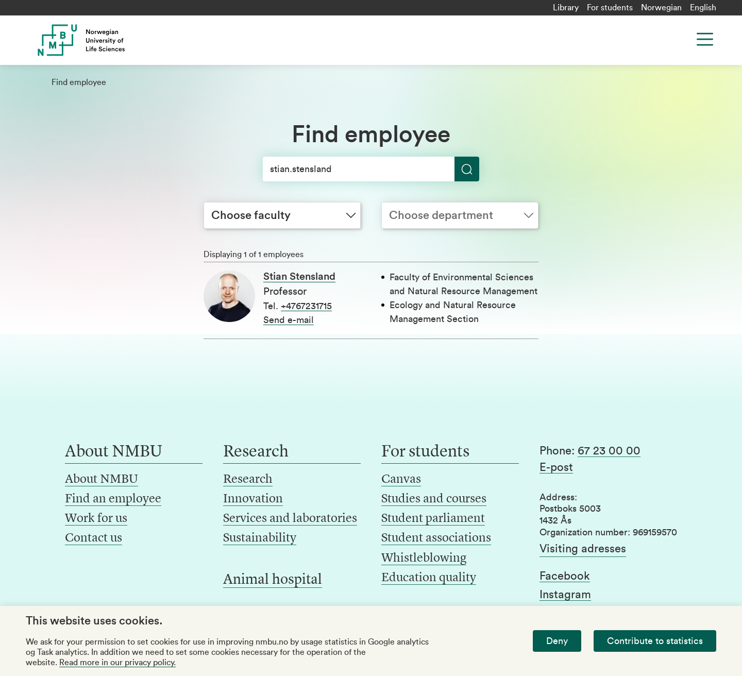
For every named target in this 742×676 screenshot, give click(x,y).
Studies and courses (433, 499)
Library (566, 8)
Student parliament (433, 519)
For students (610, 8)
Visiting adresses (582, 548)
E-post (556, 467)
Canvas (401, 480)
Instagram (565, 594)
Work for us (96, 519)
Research (248, 480)
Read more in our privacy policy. (117, 662)
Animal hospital (272, 580)
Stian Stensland (299, 277)
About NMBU (101, 480)
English (703, 8)
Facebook (564, 576)
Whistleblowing (423, 558)
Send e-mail (288, 320)
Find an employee (113, 499)
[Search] (371, 169)
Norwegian (661, 8)
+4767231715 (306, 306)
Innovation (253, 499)
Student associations (436, 538)
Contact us (93, 538)
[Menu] (705, 39)
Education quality (428, 578)
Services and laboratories (290, 519)
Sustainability (259, 538)
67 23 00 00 (609, 451)
